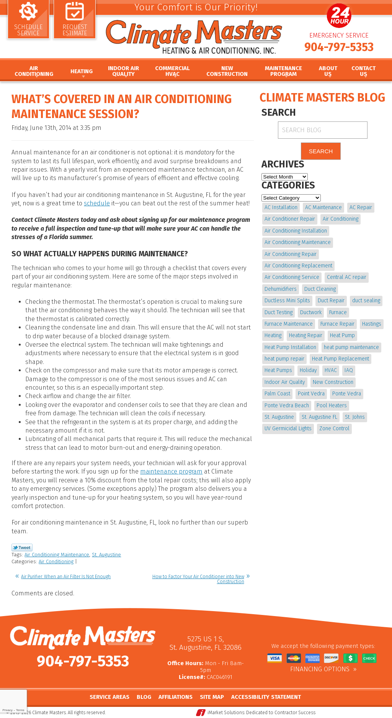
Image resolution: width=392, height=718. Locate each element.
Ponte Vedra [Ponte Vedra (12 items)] (346, 393)
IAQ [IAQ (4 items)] (349, 370)
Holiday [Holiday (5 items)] (308, 370)
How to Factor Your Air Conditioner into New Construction (198, 579)
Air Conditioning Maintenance (56, 554)
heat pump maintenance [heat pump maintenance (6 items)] (351, 347)
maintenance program (171, 471)
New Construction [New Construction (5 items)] (333, 382)
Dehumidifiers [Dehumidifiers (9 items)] (281, 289)
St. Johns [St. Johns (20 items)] (355, 417)
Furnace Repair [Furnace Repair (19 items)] (337, 324)
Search (321, 151)
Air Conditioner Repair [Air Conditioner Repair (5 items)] (290, 219)
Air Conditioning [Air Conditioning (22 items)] (340, 219)
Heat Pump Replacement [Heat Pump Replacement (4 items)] (340, 359)
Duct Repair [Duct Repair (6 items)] (331, 300)
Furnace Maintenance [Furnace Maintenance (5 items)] (289, 324)
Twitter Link (22, 547)
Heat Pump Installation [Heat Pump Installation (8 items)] (290, 347)
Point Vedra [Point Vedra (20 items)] (311, 393)
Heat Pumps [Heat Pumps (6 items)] (278, 370)
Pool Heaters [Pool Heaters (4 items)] (332, 405)
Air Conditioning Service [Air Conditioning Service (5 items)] (292, 277)
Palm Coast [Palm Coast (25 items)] (277, 393)
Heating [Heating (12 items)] (273, 335)
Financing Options (320, 669)
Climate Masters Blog (322, 98)
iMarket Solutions (225, 712)
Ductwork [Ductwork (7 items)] (311, 312)
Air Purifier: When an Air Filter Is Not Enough (66, 576)
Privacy (7, 710)
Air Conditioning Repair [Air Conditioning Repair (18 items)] (291, 254)
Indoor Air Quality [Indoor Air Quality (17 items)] (285, 382)
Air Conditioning (56, 561)
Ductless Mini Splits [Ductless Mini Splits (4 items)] (287, 300)
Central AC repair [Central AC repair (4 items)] (346, 277)
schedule (97, 203)
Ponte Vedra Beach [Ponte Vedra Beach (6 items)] (287, 405)
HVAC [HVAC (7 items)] (331, 370)
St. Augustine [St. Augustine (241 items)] (279, 417)
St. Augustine (106, 554)
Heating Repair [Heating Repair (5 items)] (305, 335)
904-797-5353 (339, 47)
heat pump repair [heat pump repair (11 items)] (284, 359)
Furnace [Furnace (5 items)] (338, 312)
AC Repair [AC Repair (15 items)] (361, 207)
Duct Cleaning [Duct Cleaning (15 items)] (320, 289)
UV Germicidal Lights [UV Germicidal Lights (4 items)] (288, 428)
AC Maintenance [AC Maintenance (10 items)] (323, 207)
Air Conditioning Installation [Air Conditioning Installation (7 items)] (296, 231)
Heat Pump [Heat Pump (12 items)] (342, 335)
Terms (20, 710)
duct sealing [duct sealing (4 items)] (366, 300)
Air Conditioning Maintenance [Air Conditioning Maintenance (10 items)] (298, 242)
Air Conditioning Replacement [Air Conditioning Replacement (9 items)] (298, 265)
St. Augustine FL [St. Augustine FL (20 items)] (319, 417)
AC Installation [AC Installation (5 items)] (281, 207)
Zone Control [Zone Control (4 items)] (334, 428)
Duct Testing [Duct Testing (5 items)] (278, 312)
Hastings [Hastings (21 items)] (371, 324)
